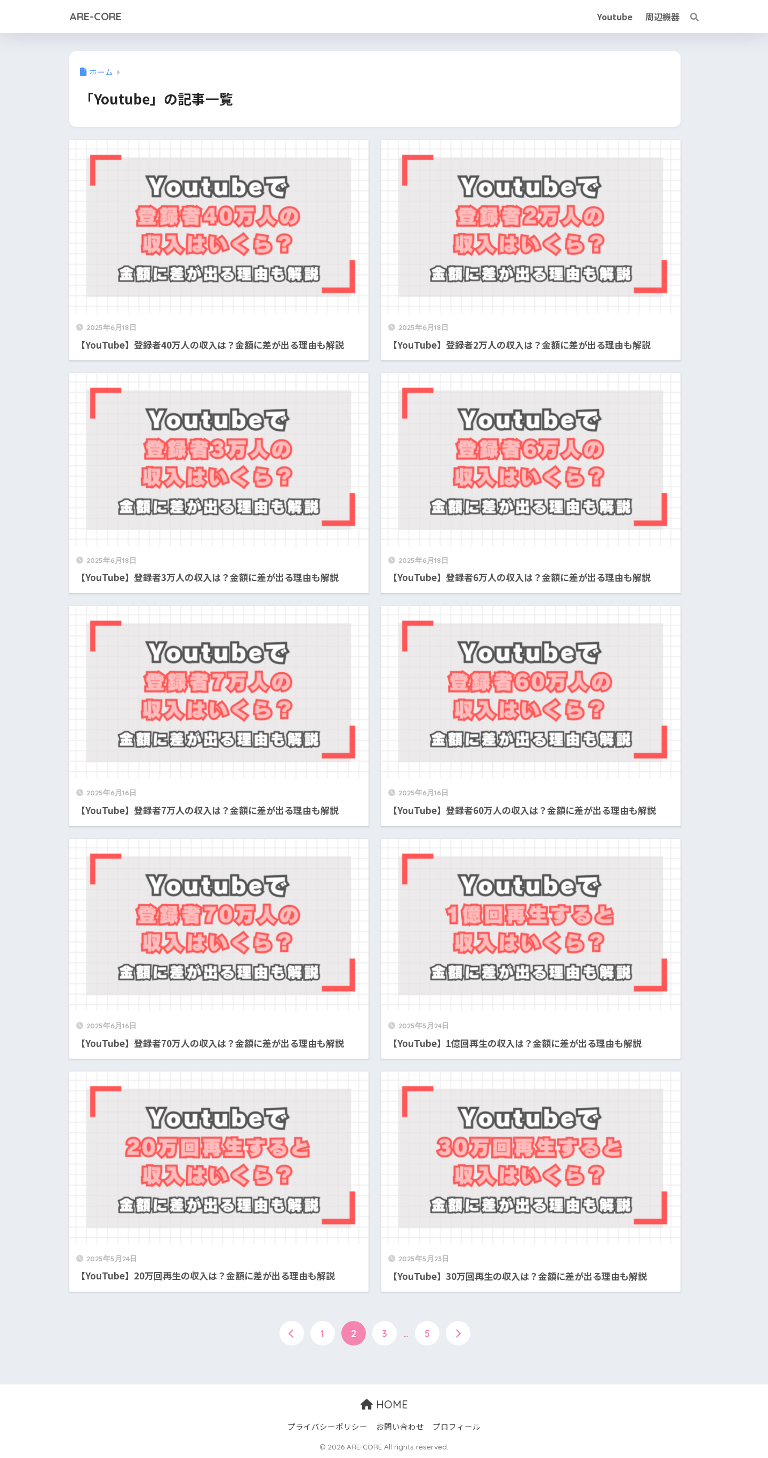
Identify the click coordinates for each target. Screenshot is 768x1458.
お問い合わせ (400, 1426)
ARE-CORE (95, 16)
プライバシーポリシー (327, 1426)
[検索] (689, 16)
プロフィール (457, 1426)
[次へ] (458, 1333)
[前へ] (291, 1333)
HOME (384, 1404)
